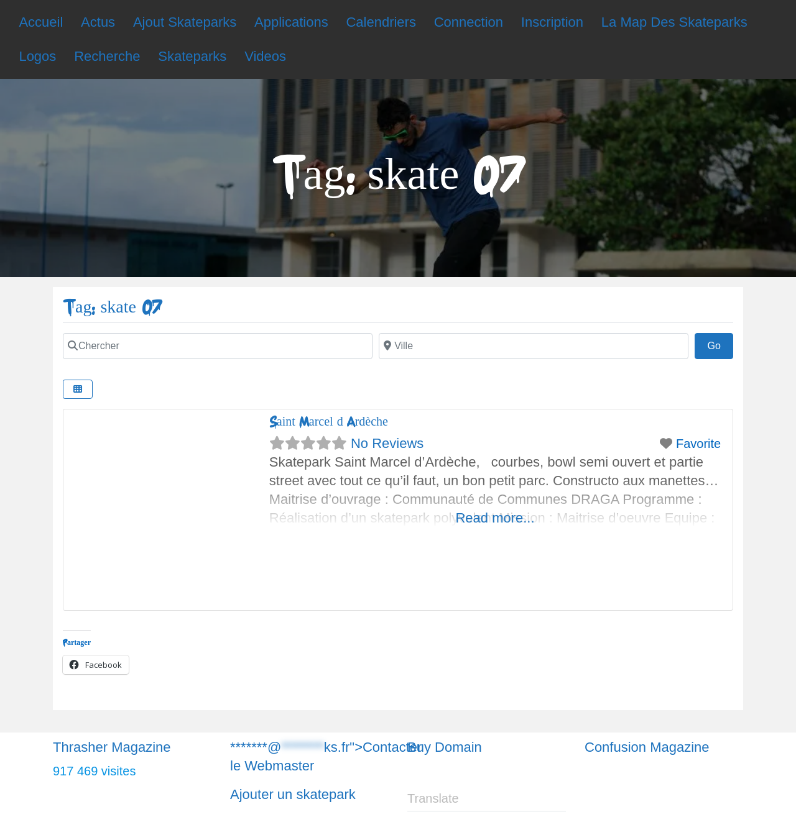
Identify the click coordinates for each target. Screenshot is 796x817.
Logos (37, 56)
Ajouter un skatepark (293, 794)
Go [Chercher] (720, 344)
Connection (468, 22)
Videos (265, 56)
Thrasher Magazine (112, 747)
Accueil (41, 22)
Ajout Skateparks (184, 22)
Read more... (494, 518)
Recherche (107, 56)
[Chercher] (218, 346)
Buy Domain (444, 747)
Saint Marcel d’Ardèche (328, 421)
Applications (291, 22)
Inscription (552, 22)
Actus (98, 22)
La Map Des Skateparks (674, 22)
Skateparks (192, 56)
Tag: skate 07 (112, 307)
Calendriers (381, 22)
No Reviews (387, 443)
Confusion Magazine (647, 747)
